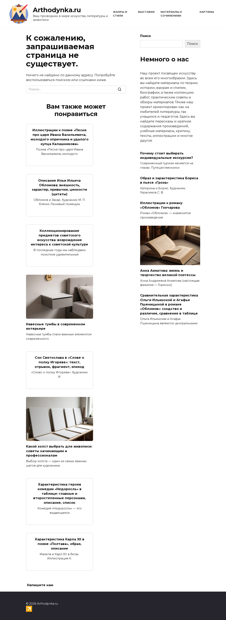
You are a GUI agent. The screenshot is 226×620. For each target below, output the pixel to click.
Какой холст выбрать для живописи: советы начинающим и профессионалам (59, 449)
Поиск (145, 36)
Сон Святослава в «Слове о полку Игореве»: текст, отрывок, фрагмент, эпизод (59, 361)
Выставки (146, 11)
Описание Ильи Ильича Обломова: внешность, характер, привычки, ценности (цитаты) (59, 186)
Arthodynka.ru (57, 10)
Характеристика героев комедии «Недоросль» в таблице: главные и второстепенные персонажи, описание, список (59, 492)
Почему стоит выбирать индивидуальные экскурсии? (166, 155)
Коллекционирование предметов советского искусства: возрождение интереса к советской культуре (59, 236)
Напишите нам (40, 583)
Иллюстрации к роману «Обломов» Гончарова (161, 205)
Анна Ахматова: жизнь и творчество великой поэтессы (168, 272)
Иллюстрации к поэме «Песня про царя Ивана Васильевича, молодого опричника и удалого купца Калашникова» (59, 136)
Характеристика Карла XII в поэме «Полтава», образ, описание (59, 542)
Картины (207, 11)
